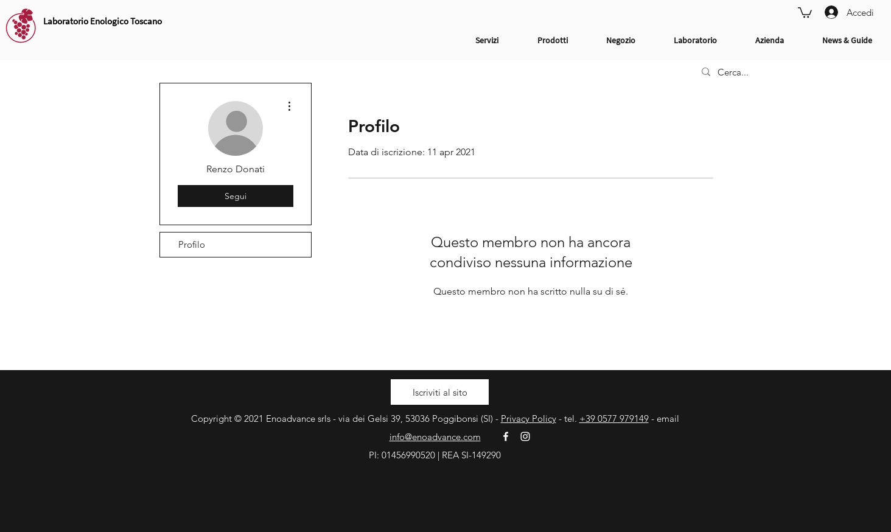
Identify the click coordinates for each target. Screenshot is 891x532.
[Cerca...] (786, 72)
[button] (440, 392)
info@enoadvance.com (435, 437)
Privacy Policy (528, 418)
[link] (805, 12)
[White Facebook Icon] (506, 436)
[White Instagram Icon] (525, 436)
